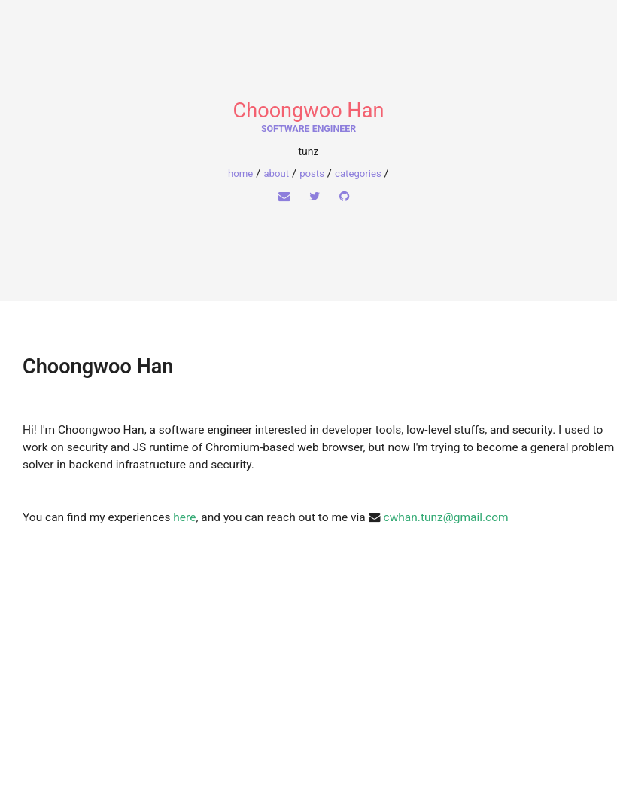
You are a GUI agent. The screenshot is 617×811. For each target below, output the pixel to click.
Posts (311, 173)
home (240, 173)
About (276, 173)
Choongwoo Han (308, 111)
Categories (358, 173)
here (184, 517)
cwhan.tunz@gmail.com (446, 517)
